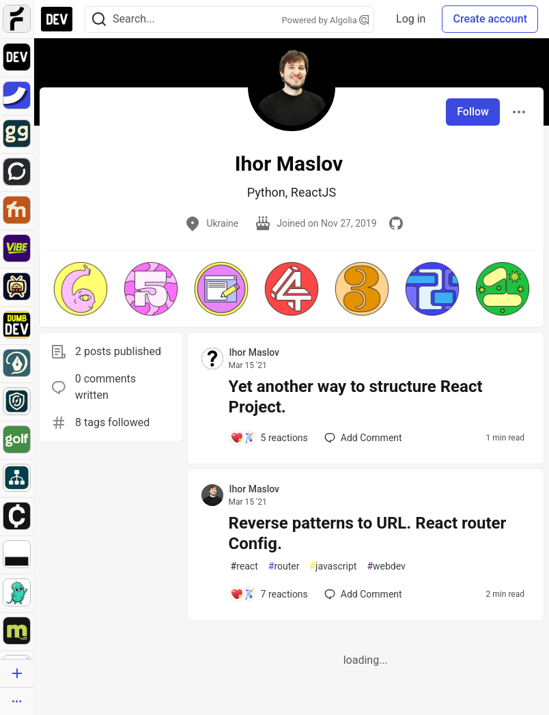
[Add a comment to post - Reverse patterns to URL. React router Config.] (269, 594)
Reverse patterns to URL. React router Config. (368, 533)
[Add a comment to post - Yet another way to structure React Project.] (269, 437)
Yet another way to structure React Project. (356, 397)
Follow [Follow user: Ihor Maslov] (473, 111)
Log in (410, 18)
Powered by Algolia (325, 20)
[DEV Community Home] (57, 19)
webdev (386, 566)
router (284, 566)
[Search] (99, 19)
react (244, 566)
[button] (80, 289)
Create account (490, 18)
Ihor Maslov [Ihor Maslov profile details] (254, 352)
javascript (332, 566)
